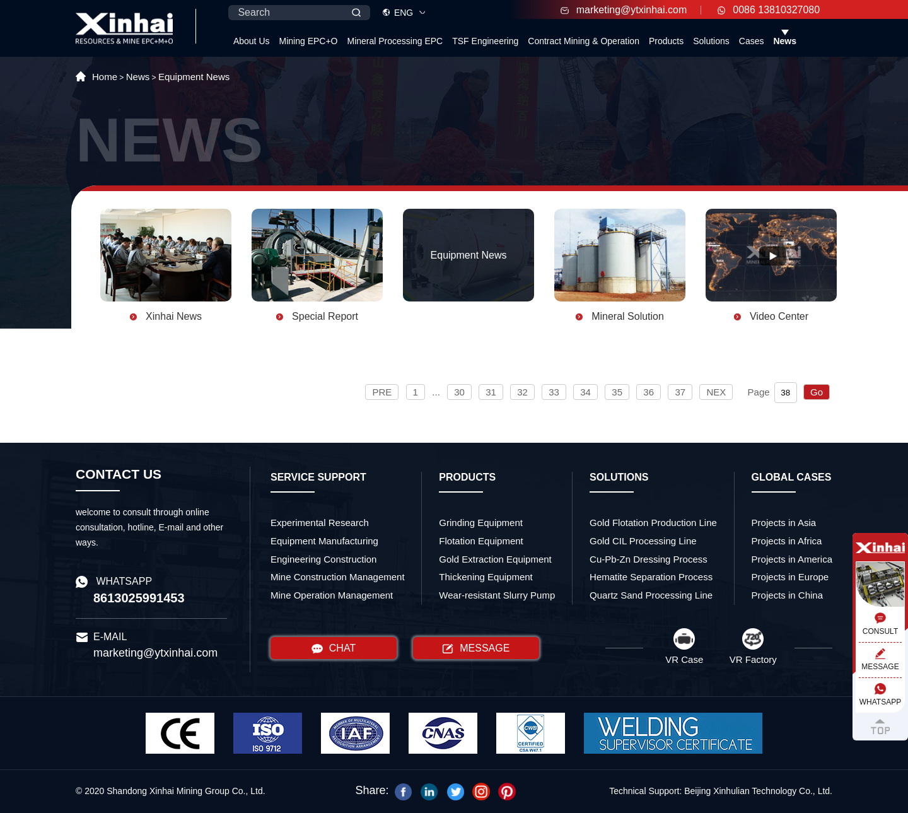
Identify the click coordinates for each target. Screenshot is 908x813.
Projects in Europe (790, 576)
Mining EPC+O (308, 41)
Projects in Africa (787, 540)
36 (648, 392)
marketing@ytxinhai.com (624, 9)
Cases (751, 41)
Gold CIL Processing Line (643, 540)
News (784, 41)
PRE (382, 392)
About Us (251, 41)
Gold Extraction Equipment (495, 559)
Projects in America (792, 559)
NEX (716, 392)
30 (459, 392)
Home (104, 76)
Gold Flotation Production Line (653, 522)
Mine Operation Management (332, 595)
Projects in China (787, 595)
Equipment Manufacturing (324, 540)
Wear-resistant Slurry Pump (497, 595)
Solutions (711, 41)
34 (585, 392)
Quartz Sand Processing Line (651, 595)
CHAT (333, 648)
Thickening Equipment (485, 576)
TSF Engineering (485, 41)
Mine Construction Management (338, 576)
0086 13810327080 (769, 9)
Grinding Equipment (481, 522)
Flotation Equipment (481, 540)
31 (491, 392)
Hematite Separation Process (651, 576)
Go (816, 392)
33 (554, 392)
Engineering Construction (323, 559)
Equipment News (194, 76)
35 (617, 392)
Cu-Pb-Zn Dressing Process (648, 559)
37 (680, 392)
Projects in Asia (784, 522)
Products (666, 41)
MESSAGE (475, 648)
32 (522, 392)
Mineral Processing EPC (395, 41)
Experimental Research (320, 522)
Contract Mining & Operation (583, 41)
